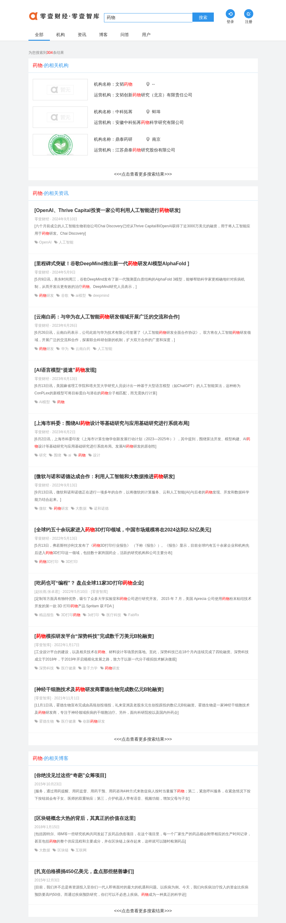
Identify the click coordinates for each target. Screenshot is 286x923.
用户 (146, 34)
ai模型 (81, 295)
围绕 (57, 455)
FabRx (133, 615)
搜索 (203, 17)
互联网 (81, 850)
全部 (39, 34)
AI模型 (44, 402)
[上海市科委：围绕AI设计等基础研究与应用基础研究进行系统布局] (112, 423)
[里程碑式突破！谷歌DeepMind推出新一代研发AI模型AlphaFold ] (112, 263)
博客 (103, 34)
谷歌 (64, 295)
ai (69, 455)
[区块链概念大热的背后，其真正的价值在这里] (85, 818)
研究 (43, 455)
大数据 (81, 508)
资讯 (82, 34)
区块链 (62, 850)
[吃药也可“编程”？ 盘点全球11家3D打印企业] (89, 583)
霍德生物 (46, 721)
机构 (60, 34)
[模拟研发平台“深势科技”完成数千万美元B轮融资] (94, 636)
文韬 (123, 84)
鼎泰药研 (123, 139)
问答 (125, 34)
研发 (46, 295)
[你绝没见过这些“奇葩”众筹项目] (70, 775)
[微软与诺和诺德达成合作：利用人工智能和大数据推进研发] (105, 476)
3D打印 (49, 562)
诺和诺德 (101, 508)
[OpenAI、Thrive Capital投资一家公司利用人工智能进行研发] (107, 210)
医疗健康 (68, 668)
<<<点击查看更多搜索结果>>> (143, 174)
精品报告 (46, 615)
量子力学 (90, 668)
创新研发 (93, 721)
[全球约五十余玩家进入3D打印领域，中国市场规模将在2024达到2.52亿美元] (123, 529)
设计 (96, 455)
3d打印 (93, 615)
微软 (43, 508)
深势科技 (46, 668)
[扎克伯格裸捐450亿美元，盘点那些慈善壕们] (84, 871)
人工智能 (65, 242)
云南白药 (83, 349)
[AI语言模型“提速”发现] (66, 370)
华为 (64, 349)
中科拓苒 (123, 111)
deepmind (100, 295)
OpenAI (45, 242)
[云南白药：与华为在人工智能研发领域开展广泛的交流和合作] (107, 316)
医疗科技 (113, 615)
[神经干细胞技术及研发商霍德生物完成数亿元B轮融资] (99, 689)
